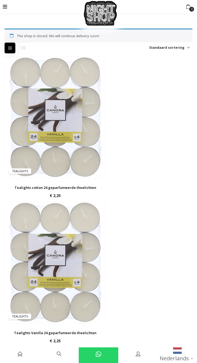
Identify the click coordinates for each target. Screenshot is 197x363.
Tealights (20, 171)
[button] (188, 6)
